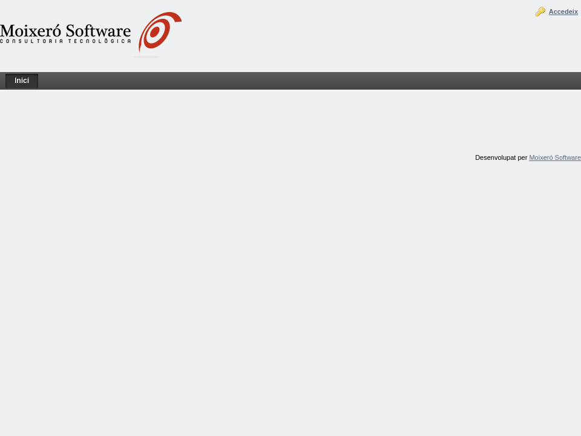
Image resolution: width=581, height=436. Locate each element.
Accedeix (563, 11)
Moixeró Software (555, 157)
